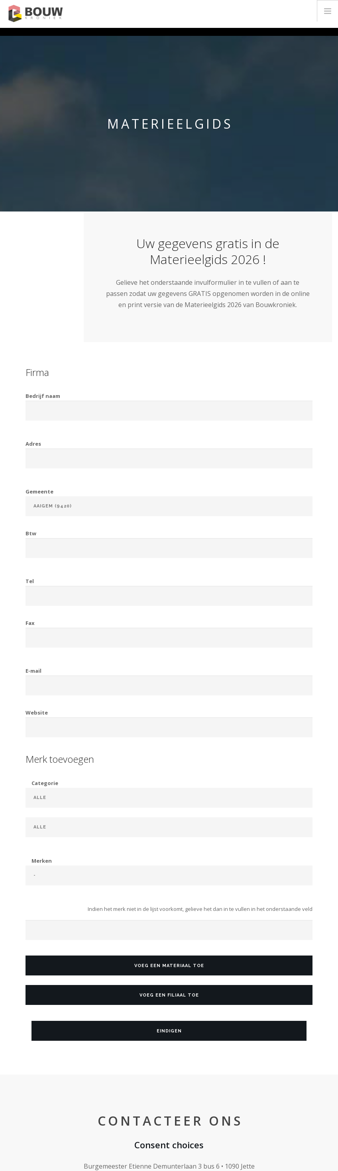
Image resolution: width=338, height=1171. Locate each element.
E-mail (33, 670)
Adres (33, 443)
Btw (31, 533)
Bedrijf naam (43, 395)
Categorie (44, 783)
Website (37, 712)
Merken (41, 860)
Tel (30, 581)
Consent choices (169, 1144)
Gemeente (39, 491)
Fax (30, 623)
